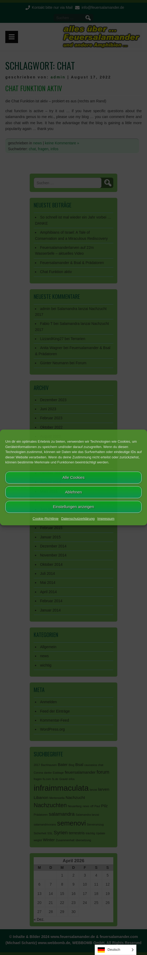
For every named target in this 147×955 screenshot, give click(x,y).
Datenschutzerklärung (77, 518)
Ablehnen (73, 492)
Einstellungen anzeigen (73, 506)
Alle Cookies (73, 477)
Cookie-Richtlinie (46, 518)
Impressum (105, 518)
